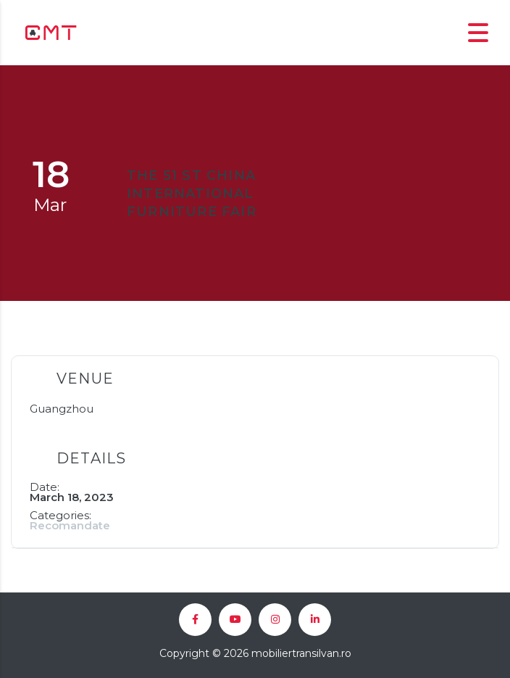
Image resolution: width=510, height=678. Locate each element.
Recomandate (70, 525)
